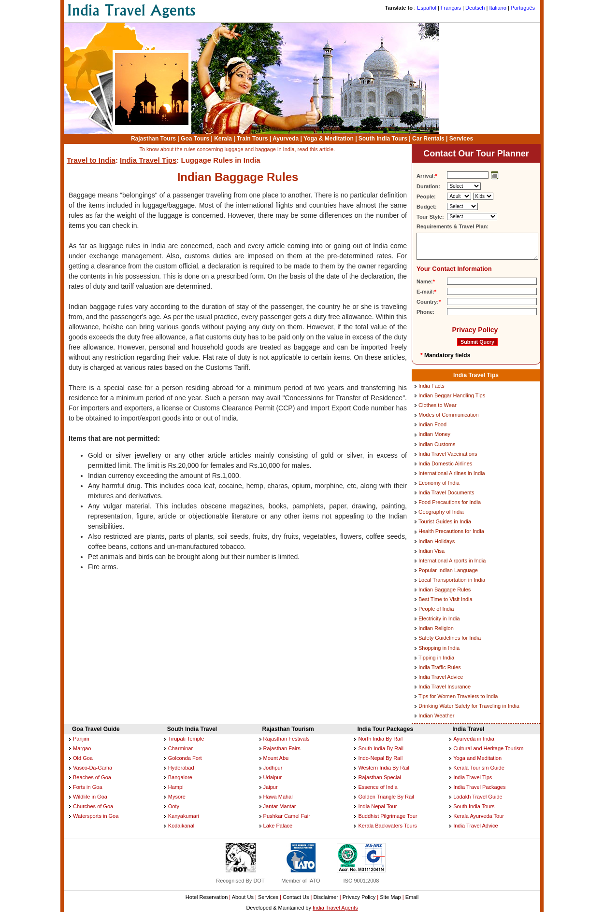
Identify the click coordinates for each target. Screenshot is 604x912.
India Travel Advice (440, 677)
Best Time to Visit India (445, 599)
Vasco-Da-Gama (92, 768)
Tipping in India (436, 657)
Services (461, 138)
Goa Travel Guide (96, 729)
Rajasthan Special (379, 777)
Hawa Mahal (278, 797)
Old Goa (83, 758)
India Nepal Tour (377, 806)
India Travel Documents (446, 492)
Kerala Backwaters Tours (387, 825)
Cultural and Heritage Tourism (488, 748)
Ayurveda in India (473, 739)
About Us (243, 897)
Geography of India (441, 512)
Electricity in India (439, 618)
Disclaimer (325, 897)
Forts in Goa (87, 787)
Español (426, 8)
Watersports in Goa (95, 816)
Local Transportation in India (451, 580)
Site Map (390, 897)
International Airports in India (452, 560)
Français (451, 8)
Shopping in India (439, 648)
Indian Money (434, 434)
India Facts (431, 386)
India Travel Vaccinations (447, 454)
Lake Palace (278, 825)
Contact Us (296, 897)
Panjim (81, 739)
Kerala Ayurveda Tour (478, 816)
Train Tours (252, 138)
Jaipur (270, 787)
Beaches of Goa (92, 777)
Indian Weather (436, 715)
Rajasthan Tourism (288, 729)
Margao (82, 748)
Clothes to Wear (437, 405)
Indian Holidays (436, 541)
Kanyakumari (183, 816)
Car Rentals (428, 138)
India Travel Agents (335, 908)
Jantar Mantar (279, 806)
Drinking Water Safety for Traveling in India (468, 706)
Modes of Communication (448, 415)
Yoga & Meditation (328, 138)
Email (412, 897)
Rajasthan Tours (153, 138)
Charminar (180, 748)
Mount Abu (276, 758)
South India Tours (383, 138)
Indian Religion (436, 628)
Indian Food (432, 424)
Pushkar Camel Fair (286, 816)
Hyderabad (181, 768)
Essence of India (377, 787)
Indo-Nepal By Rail (380, 758)
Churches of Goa (93, 806)
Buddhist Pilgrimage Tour (387, 816)
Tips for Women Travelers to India (458, 696)
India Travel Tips (148, 160)
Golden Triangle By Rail (386, 797)
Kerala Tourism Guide (478, 768)
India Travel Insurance (444, 686)
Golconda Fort (185, 758)
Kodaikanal (181, 825)
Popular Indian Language (448, 570)
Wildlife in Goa (90, 797)
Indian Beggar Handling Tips (451, 395)
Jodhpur (273, 768)
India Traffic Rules (439, 667)
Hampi (176, 787)
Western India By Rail (383, 768)
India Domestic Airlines (445, 463)
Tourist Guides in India (444, 521)
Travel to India (91, 160)
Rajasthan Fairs (282, 748)
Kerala (223, 138)
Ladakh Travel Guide (478, 797)
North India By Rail (380, 739)
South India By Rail (380, 748)
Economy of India (439, 483)
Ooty (173, 806)
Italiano (497, 8)
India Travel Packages (479, 787)
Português (523, 8)
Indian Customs (436, 444)
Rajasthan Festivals (286, 739)
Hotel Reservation (207, 897)
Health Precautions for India (451, 531)
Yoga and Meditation (477, 758)
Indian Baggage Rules (444, 589)
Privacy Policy (475, 330)
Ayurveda (286, 138)
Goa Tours (195, 138)
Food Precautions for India (449, 502)
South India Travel (192, 729)
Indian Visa (431, 551)
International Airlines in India (451, 473)
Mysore (177, 797)
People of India (436, 609)
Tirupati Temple (186, 739)
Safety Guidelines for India (449, 638)
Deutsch (475, 8)
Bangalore (180, 777)
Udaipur (272, 777)
